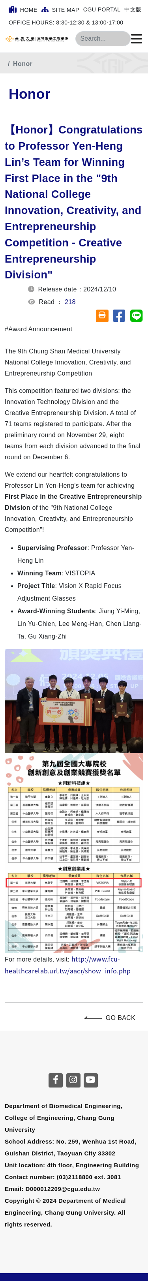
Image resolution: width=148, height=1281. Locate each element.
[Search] (103, 38)
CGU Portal (102, 9)
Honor (23, 63)
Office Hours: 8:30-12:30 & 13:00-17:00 (66, 22)
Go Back (111, 1017)
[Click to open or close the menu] (136, 39)
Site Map (60, 9)
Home (23, 9)
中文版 (132, 9)
